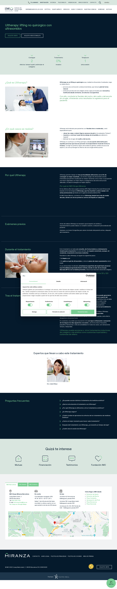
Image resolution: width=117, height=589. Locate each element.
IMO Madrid (22, 484)
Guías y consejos (77, 9)
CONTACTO (93, 2)
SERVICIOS (66, 9)
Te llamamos (33, 2)
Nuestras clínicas (90, 9)
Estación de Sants (92, 494)
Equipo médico (57, 9)
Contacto (36, 556)
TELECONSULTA (62, 2)
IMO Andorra (33, 484)
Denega (34, 312)
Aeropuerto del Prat (93, 500)
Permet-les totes (83, 312)
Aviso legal (45, 556)
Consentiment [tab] (33, 281)
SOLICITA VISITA (13, 35)
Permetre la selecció (58, 312)
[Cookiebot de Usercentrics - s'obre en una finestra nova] (87, 276)
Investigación (44, 2)
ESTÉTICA (47, 9)
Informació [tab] (83, 281)
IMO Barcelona (11, 484)
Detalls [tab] (58, 281)
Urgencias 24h (72, 2)
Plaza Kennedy (91, 504)
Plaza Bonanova (92, 502)
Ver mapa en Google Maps (17, 504)
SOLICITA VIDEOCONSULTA (32, 35)
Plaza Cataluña (91, 498)
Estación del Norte (93, 496)
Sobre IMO (101, 9)
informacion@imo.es (20, 502)
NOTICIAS (109, 9)
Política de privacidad (58, 556)
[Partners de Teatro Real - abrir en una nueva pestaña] (58, 576)
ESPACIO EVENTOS (83, 2)
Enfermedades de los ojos (34, 9)
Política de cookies (75, 556)
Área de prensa (88, 556)
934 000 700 (16, 500)
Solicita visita (104, 567)
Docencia (53, 2)
